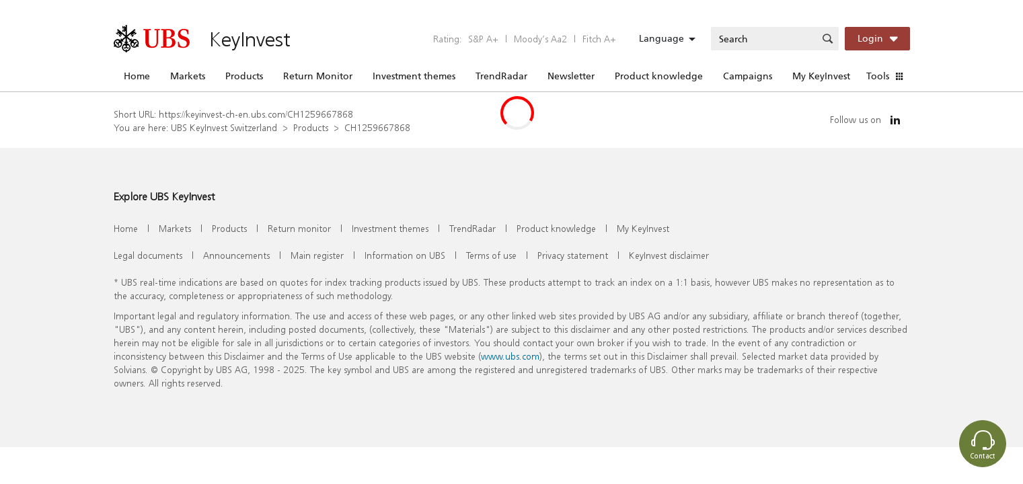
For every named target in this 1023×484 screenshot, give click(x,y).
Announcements (236, 255)
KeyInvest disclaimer (669, 255)
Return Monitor (317, 76)
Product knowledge (659, 76)
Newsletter (571, 76)
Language (661, 38)
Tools (877, 76)
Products (244, 76)
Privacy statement (572, 255)
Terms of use (491, 255)
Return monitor (299, 228)
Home (137, 76)
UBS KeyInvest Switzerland (224, 127)
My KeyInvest (821, 76)
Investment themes (414, 76)
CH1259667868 (377, 127)
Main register (317, 255)
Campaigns (747, 76)
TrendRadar (501, 76)
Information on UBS (405, 255)
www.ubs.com (510, 356)
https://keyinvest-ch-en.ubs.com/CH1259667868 (256, 114)
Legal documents (148, 255)
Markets (187, 76)
